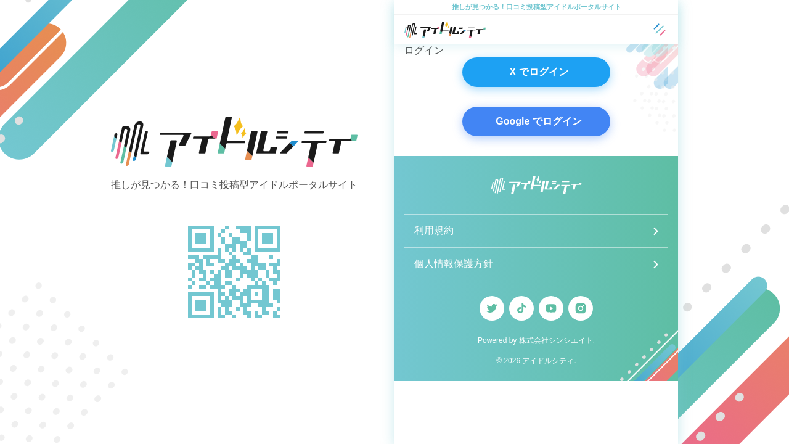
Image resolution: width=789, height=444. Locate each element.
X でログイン (538, 72)
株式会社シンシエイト (556, 340)
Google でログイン (539, 121)
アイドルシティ (548, 360)
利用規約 (434, 230)
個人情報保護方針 (453, 263)
